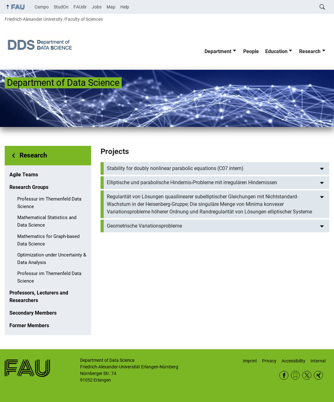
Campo (42, 6)
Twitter (306, 375)
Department (218, 51)
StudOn (61, 6)
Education (276, 51)
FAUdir (80, 6)
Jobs (96, 6)
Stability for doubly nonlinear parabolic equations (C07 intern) (175, 168)
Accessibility (293, 360)
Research (309, 51)
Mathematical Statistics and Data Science (46, 221)
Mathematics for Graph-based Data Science (48, 240)
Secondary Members (33, 313)
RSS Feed (295, 375)
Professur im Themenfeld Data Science (49, 202)
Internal (318, 360)
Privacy (269, 360)
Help (124, 6)
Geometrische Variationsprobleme (144, 226)
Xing (318, 375)
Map (111, 6)
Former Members (29, 325)
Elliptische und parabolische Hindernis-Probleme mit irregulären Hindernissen (192, 182)
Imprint (250, 360)
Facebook (283, 375)
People (251, 51)
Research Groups (28, 187)
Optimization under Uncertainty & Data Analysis (51, 258)
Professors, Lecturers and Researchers (38, 296)
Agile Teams (23, 175)
